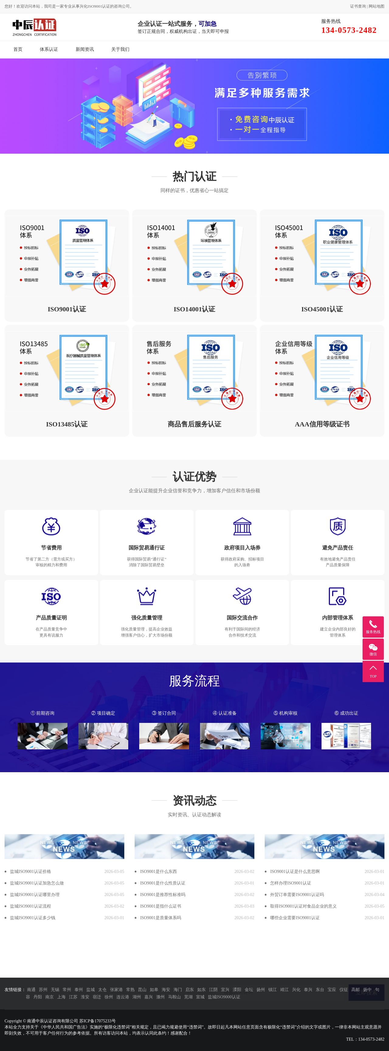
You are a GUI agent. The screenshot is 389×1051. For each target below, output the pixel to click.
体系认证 (49, 49)
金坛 (249, 989)
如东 (201, 989)
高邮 (355, 989)
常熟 (130, 989)
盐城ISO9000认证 (224, 997)
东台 (320, 989)
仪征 (343, 989)
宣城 (200, 997)
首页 (17, 49)
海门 (178, 989)
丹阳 (37, 997)
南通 (31, 989)
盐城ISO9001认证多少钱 (32, 1026)
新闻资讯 (85, 49)
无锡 (55, 989)
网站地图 (376, 6)
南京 (49, 997)
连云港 (122, 997)
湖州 (137, 997)
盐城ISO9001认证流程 (30, 1014)
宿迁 (97, 997)
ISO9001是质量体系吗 (160, 1026)
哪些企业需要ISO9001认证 (295, 1026)
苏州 (43, 989)
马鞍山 (174, 997)
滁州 (160, 997)
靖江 (284, 989)
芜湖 (188, 997)
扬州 (260, 989)
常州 (67, 989)
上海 (61, 997)
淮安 (85, 997)
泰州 (78, 989)
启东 (189, 989)
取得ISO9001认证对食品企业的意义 (303, 1014)
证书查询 (358, 6)
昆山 (142, 989)
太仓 (102, 989)
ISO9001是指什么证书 (160, 1014)
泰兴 (308, 989)
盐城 (90, 989)
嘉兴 (148, 997)
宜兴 (225, 989)
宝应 (332, 989)
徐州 (109, 997)
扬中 (367, 989)
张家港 (116, 989)
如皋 (154, 989)
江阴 (213, 989)
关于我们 (120, 49)
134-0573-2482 (371, 1039)
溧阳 (237, 989)
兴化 (296, 989)
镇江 (272, 989)
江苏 (73, 997)
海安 (166, 989)
